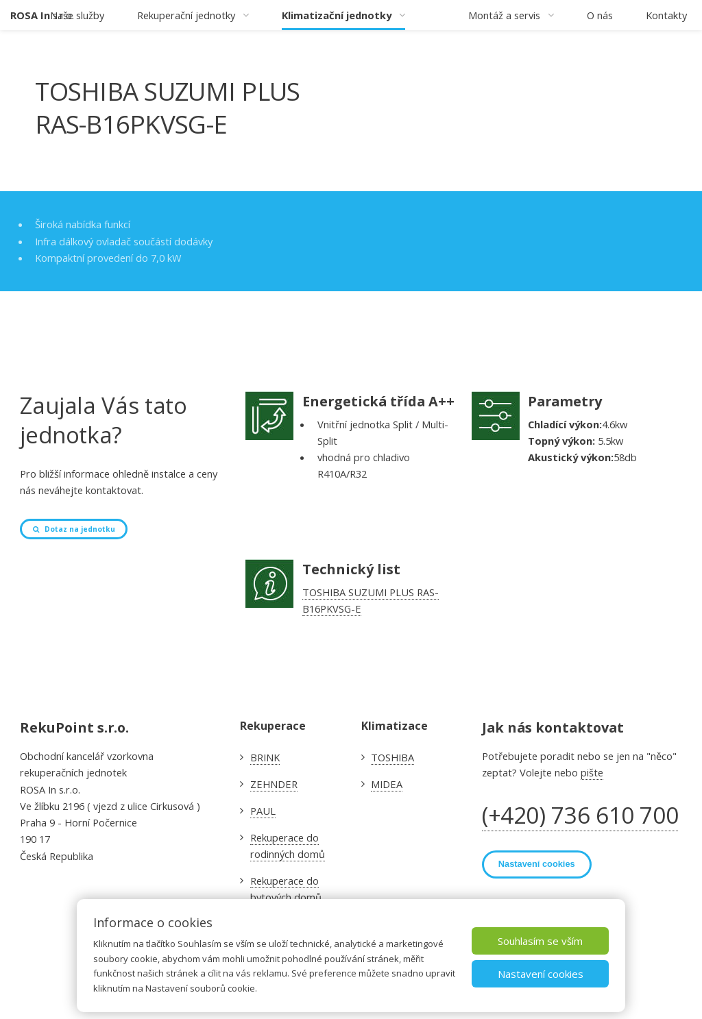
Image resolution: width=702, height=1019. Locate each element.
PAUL (263, 811)
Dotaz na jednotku (80, 529)
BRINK (265, 757)
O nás (600, 15)
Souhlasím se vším (540, 941)
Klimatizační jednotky (336, 15)
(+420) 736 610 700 (580, 815)
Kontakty (666, 15)
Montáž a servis (504, 15)
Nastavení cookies (540, 974)
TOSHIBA (392, 757)
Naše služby (77, 15)
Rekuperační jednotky (186, 15)
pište (592, 772)
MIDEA (386, 784)
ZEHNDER (274, 784)
